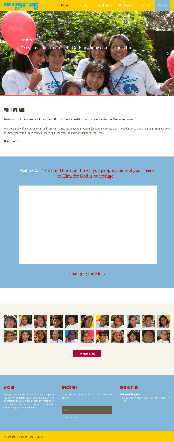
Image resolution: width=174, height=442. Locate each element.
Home (64, 5)
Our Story (82, 5)
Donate (162, 5)
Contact (145, 5)
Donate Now (87, 354)
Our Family (125, 5)
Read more (10, 141)
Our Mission (104, 5)
